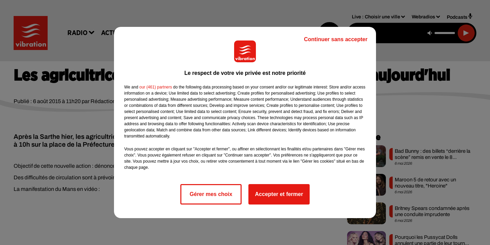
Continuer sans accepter (336, 39)
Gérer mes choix (211, 194)
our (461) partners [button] (155, 87)
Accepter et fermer (279, 194)
